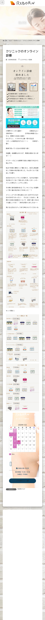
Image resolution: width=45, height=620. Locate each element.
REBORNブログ (21, 489)
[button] (22, 480)
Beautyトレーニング (26, 595)
